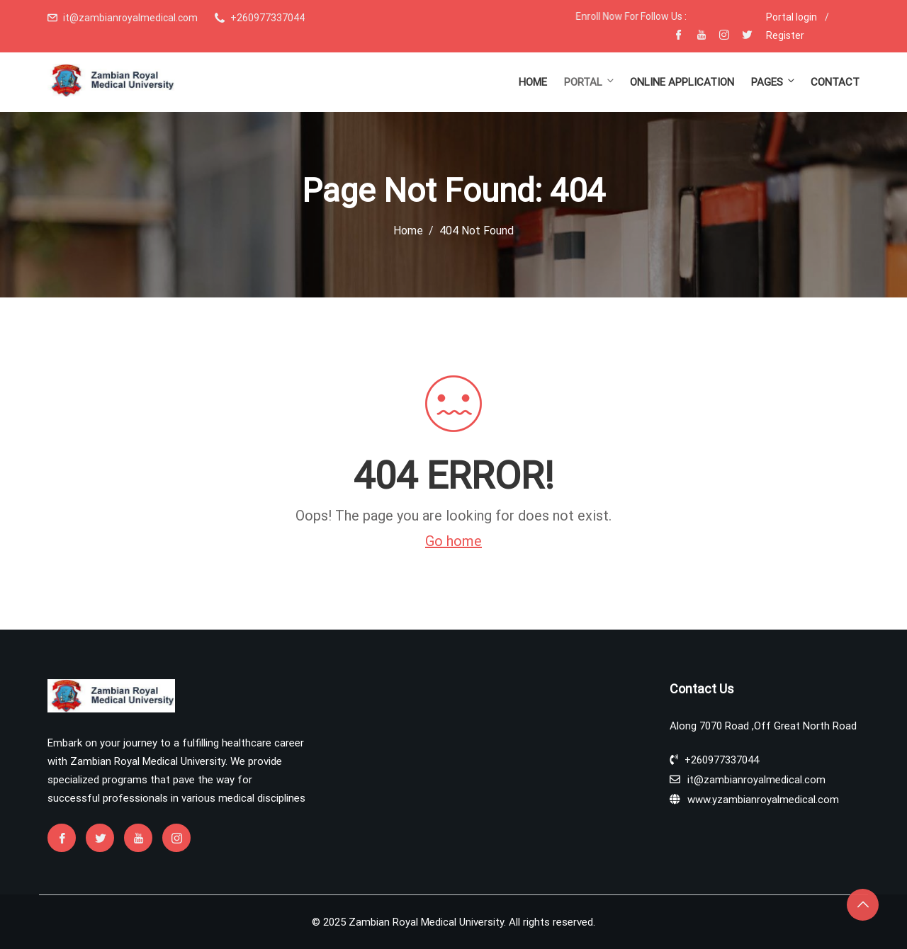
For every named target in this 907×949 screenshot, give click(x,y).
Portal (590, 82)
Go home (453, 541)
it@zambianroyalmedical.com (130, 17)
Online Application (682, 82)
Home (533, 82)
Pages (773, 82)
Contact (835, 82)
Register (785, 35)
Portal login (791, 17)
